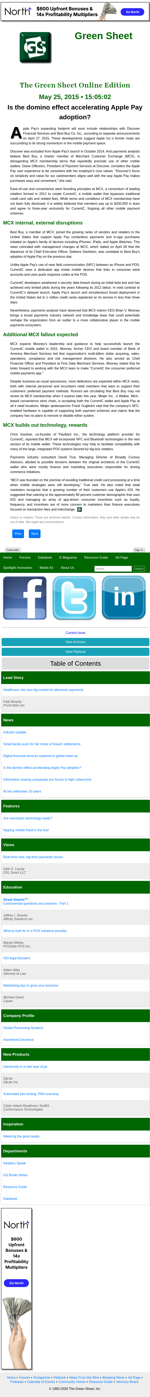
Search (139, 568)
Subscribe (13, 550)
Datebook (45, 557)
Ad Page (121, 557)
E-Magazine (68, 557)
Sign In (139, 550)
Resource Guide (96, 557)
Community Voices (72, 1382)
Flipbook (60, 1377)
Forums (24, 557)
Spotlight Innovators (17, 567)
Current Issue (75, 632)
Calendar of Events (41, 1382)
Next (34, 533)
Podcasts (17, 1382)
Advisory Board (127, 1382)
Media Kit (46, 567)
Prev (18, 533)
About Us (67, 567)
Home (7, 557)
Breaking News (114, 1377)
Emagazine (42, 1377)
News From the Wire (84, 1377)
